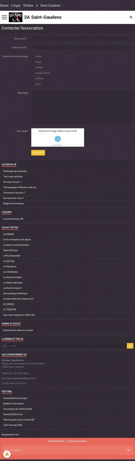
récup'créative (40, 73)
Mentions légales (57, 441)
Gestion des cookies (77, 441)
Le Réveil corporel (12, 288)
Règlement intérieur (13, 203)
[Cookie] (7, 454)
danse (36, 56)
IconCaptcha (57, 145)
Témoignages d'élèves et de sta (19, 187)
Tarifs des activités (13, 176)
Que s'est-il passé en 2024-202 (19, 315)
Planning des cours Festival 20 (18, 419)
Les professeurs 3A (13, 219)
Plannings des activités (15, 171)
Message (23, 93)
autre (36, 84)
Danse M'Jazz (10, 250)
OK (130, 345)
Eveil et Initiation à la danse (17, 239)
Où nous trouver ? (12, 182)
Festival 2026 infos (13, 414)
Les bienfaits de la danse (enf (18, 298)
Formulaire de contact (15, 383)
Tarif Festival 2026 (12, 425)
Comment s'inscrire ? (14, 192)
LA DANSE (8, 234)
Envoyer (38, 152)
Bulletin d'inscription (13, 403)
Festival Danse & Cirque (15, 398)
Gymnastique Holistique (15, 293)
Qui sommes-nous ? (13, 198)
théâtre (37, 67)
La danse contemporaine (16, 245)
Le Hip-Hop (8, 261)
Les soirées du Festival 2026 (17, 409)
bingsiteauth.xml (10, 434)
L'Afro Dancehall (11, 255)
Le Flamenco (9, 266)
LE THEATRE (9, 309)
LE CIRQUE (8, 304)
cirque (36, 61)
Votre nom (20, 38)
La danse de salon (12, 277)
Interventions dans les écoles (18, 330)
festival (37, 78)
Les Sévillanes (10, 272)
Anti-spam (22, 131)
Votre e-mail (19, 47)
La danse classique (13, 282)
